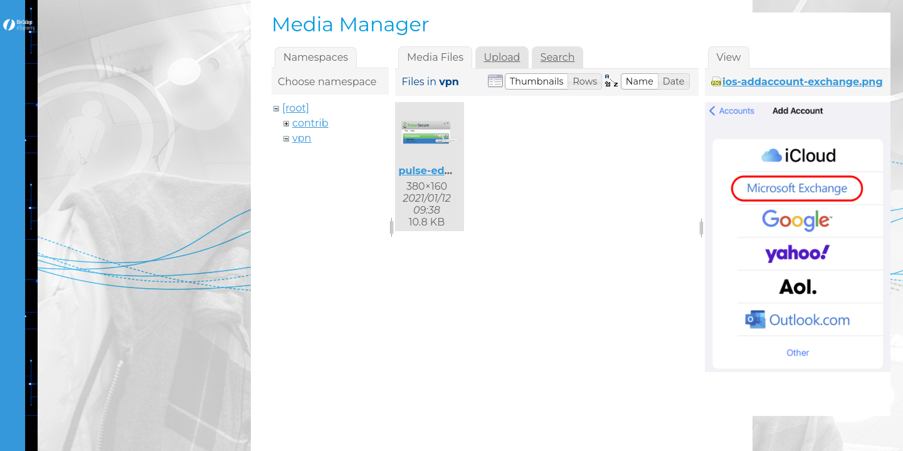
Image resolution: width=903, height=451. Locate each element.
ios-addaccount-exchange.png (802, 82)
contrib (310, 123)
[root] (295, 108)
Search (558, 57)
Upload (501, 57)
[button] (537, 81)
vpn (301, 138)
